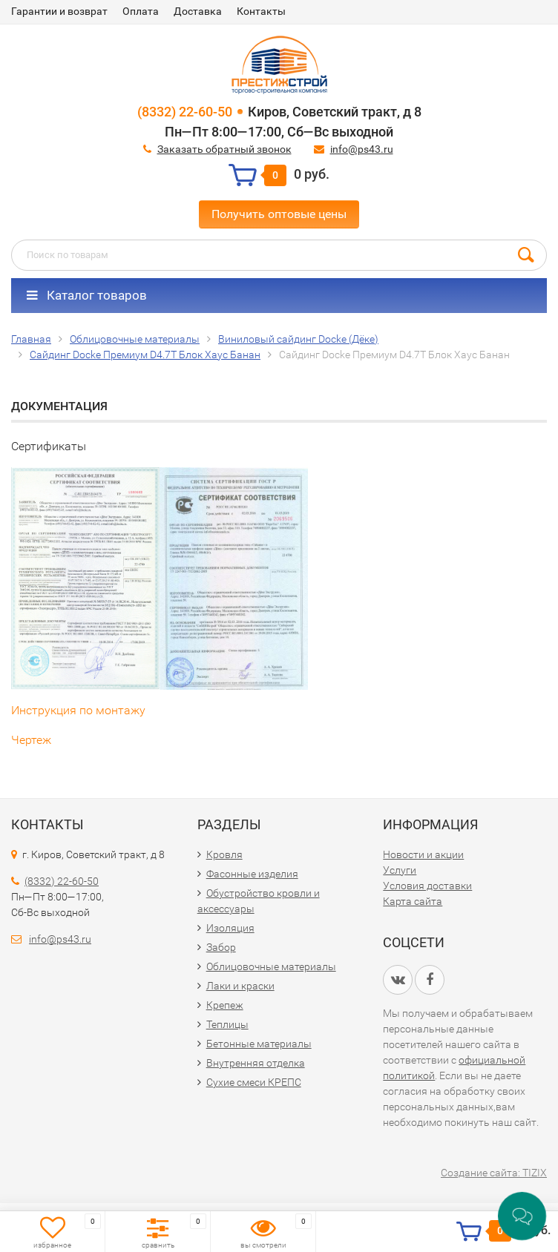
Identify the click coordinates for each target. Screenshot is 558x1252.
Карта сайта (412, 901)
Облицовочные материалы (271, 966)
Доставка (198, 11)
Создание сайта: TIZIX (494, 1173)
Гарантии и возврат (59, 11)
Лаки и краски (240, 986)
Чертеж (31, 740)
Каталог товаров (87, 295)
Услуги (399, 870)
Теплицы (227, 1024)
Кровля (224, 854)
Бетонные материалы (259, 1044)
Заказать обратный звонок (224, 149)
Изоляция (230, 928)
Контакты (261, 11)
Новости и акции (423, 854)
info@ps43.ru (361, 149)
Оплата (140, 11)
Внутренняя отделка (255, 1063)
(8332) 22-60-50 (184, 111)
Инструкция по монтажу (78, 710)
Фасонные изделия (252, 874)
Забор (221, 947)
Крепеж (224, 1005)
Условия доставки (427, 886)
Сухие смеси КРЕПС (253, 1082)
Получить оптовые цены (279, 214)
